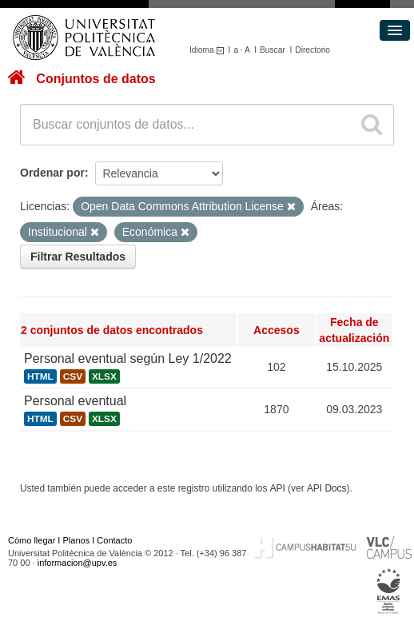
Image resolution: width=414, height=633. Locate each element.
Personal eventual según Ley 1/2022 (128, 358)
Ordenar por (52, 172)
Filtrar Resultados (77, 256)
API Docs (327, 488)
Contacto (114, 540)
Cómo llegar (31, 540)
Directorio (312, 50)
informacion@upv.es (77, 562)
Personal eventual (75, 401)
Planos (76, 540)
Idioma (209, 50)
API (277, 488)
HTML (40, 376)
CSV (72, 376)
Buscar (272, 50)
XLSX (104, 376)
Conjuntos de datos (95, 79)
